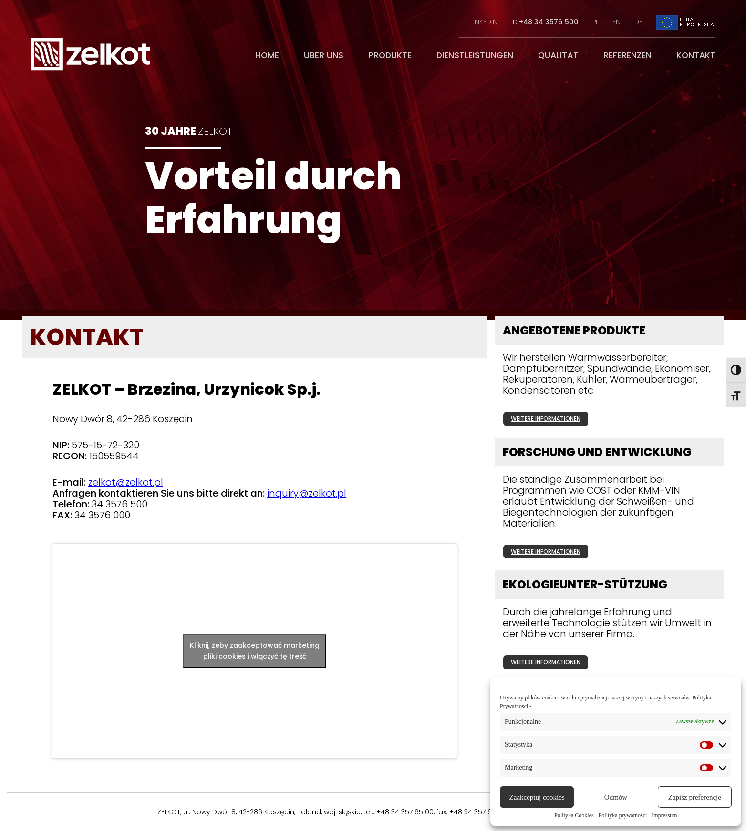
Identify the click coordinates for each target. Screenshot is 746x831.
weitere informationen (545, 419)
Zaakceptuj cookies (537, 797)
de (638, 22)
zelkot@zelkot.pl (125, 482)
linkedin (483, 22)
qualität (558, 55)
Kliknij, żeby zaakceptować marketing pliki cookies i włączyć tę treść (255, 650)
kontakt (695, 55)
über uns (323, 55)
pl (595, 22)
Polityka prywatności (623, 815)
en (616, 22)
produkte (390, 55)
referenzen (627, 55)
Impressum (664, 815)
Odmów (615, 797)
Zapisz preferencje (694, 797)
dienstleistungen (474, 55)
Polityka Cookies (573, 815)
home (267, 55)
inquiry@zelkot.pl (306, 493)
